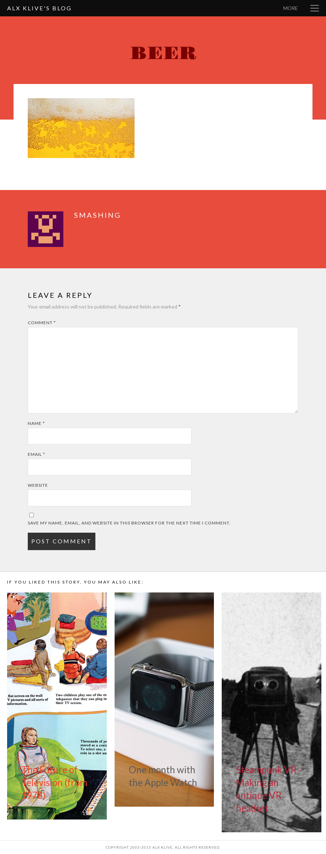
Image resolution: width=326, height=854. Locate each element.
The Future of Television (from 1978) (54, 782)
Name (36, 423)
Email (36, 454)
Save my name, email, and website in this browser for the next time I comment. (129, 523)
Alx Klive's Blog (39, 8)
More (290, 8)
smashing (97, 215)
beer (163, 53)
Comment (42, 322)
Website (38, 485)
